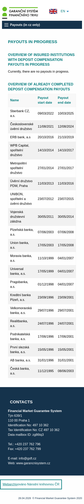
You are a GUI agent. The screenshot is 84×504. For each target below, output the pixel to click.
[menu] (6, 25)
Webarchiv (10, 484)
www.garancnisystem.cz (33, 463)
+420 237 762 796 (27, 444)
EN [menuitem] (57, 11)
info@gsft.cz (27, 458)
